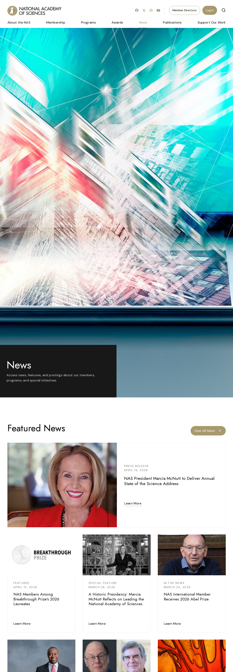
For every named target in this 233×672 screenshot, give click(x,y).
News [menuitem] (143, 22)
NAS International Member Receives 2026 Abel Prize (187, 596)
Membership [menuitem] (55, 22)
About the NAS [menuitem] (18, 22)
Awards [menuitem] (117, 22)
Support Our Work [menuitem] (211, 22)
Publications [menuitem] (172, 22)
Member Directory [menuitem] (184, 10)
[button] (223, 10)
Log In (210, 10)
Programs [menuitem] (88, 22)
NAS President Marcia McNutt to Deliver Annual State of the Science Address (169, 481)
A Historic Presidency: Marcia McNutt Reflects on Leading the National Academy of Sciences (116, 599)
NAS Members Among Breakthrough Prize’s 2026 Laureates (36, 599)
